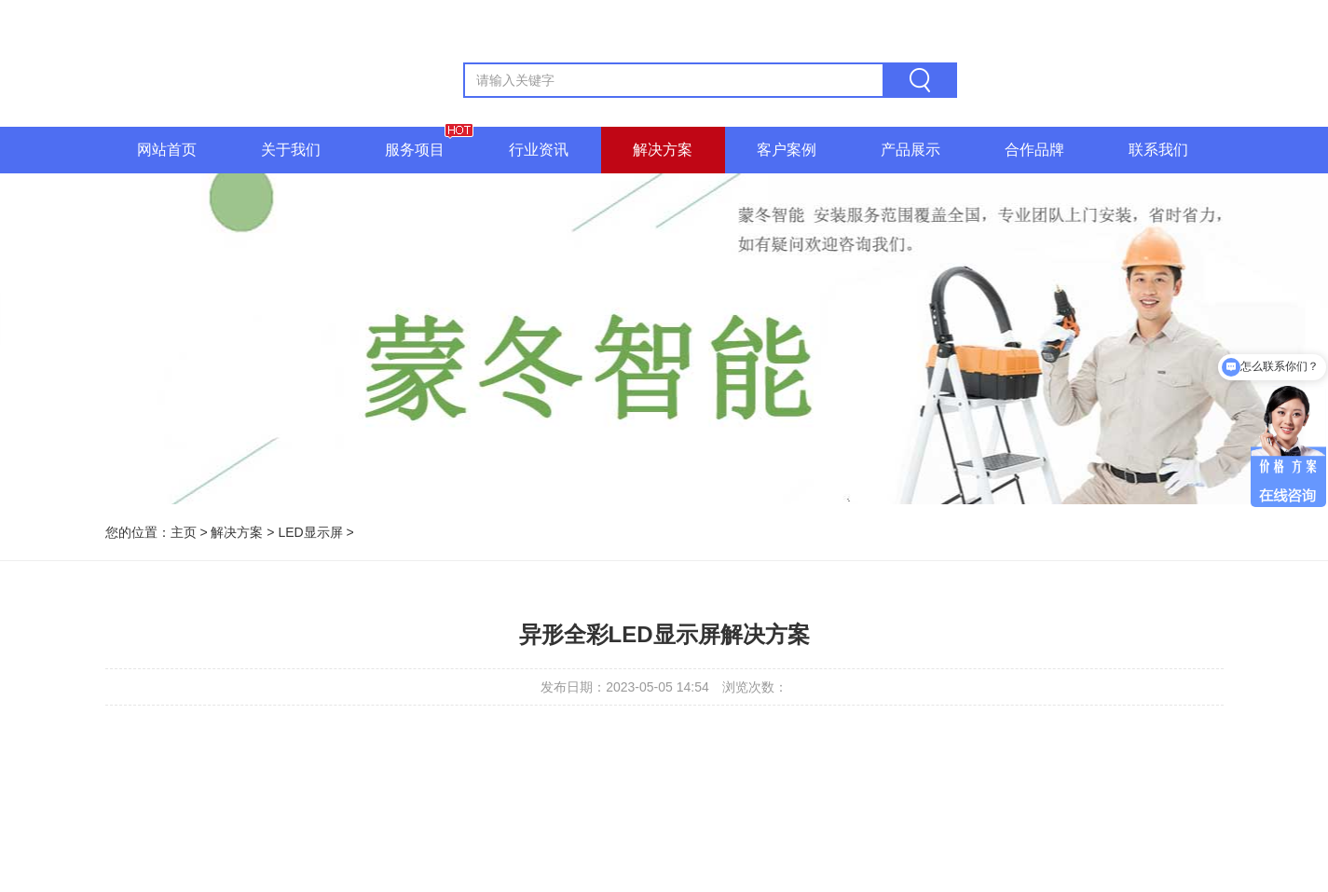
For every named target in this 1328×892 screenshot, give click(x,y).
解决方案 (662, 150)
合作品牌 (1034, 150)
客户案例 (786, 150)
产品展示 (910, 150)
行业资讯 (538, 150)
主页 (184, 532)
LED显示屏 (310, 532)
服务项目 (415, 150)
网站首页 (167, 150)
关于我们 (291, 150)
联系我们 (1158, 150)
